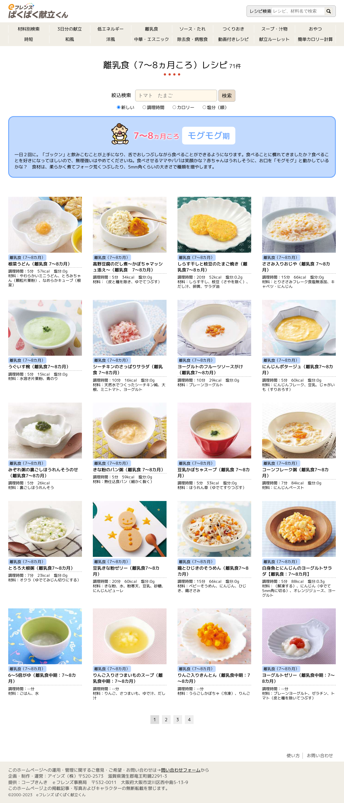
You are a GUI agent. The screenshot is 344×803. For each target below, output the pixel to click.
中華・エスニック (151, 39)
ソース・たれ (192, 29)
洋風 (110, 39)
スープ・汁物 (274, 29)
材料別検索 (29, 29)
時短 (28, 39)
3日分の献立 (69, 29)
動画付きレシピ (233, 39)
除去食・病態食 (192, 39)
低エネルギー (110, 29)
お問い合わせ (320, 756)
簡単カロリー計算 (315, 39)
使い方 (293, 756)
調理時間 (153, 107)
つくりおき (233, 29)
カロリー (183, 107)
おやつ (315, 29)
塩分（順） (215, 107)
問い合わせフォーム (180, 770)
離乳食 (151, 29)
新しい (125, 107)
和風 (69, 39)
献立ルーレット (274, 39)
